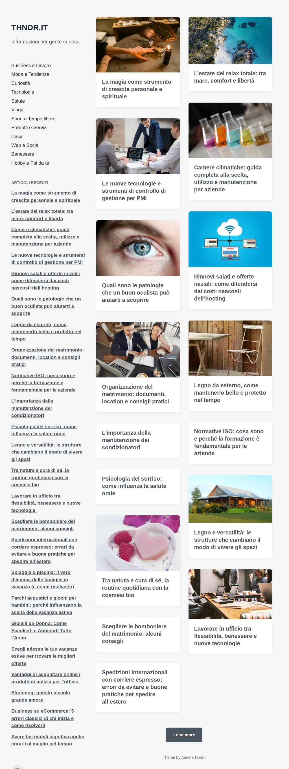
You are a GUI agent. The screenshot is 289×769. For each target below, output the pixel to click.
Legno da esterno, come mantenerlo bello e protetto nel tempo (46, 332)
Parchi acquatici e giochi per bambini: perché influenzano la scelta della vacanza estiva (46, 605)
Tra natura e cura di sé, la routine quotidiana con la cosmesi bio (40, 477)
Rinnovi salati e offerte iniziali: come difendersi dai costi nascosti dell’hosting (45, 281)
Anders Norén (193, 757)
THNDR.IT (29, 27)
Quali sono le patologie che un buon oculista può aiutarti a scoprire (46, 306)
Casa (17, 136)
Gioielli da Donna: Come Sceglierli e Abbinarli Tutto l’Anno (41, 630)
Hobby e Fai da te (30, 163)
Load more (184, 734)
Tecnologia (22, 92)
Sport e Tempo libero (33, 118)
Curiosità (20, 83)
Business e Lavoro (31, 65)
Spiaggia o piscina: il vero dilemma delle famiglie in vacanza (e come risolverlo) (42, 579)
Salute (18, 101)
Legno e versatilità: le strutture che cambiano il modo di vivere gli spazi (46, 452)
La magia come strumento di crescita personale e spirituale (136, 89)
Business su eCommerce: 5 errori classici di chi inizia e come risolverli (42, 718)
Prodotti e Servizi (29, 127)
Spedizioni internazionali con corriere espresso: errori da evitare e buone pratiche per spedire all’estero (134, 703)
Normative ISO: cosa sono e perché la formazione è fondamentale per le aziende (43, 383)
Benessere (22, 154)
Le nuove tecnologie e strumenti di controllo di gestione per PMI (134, 190)
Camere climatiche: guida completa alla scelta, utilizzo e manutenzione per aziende (45, 237)
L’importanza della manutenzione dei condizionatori (32, 408)
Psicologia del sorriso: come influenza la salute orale (134, 502)
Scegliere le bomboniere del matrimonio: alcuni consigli (134, 650)
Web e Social (25, 145)
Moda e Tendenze (30, 74)
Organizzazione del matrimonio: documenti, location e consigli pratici (47, 357)
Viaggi (18, 109)
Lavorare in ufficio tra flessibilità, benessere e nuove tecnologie (46, 503)
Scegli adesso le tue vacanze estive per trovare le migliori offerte (44, 656)
